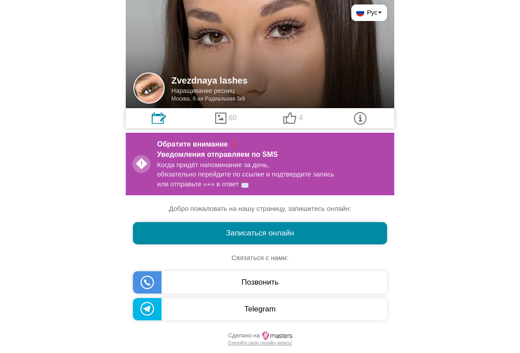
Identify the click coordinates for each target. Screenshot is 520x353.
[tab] (159, 118)
